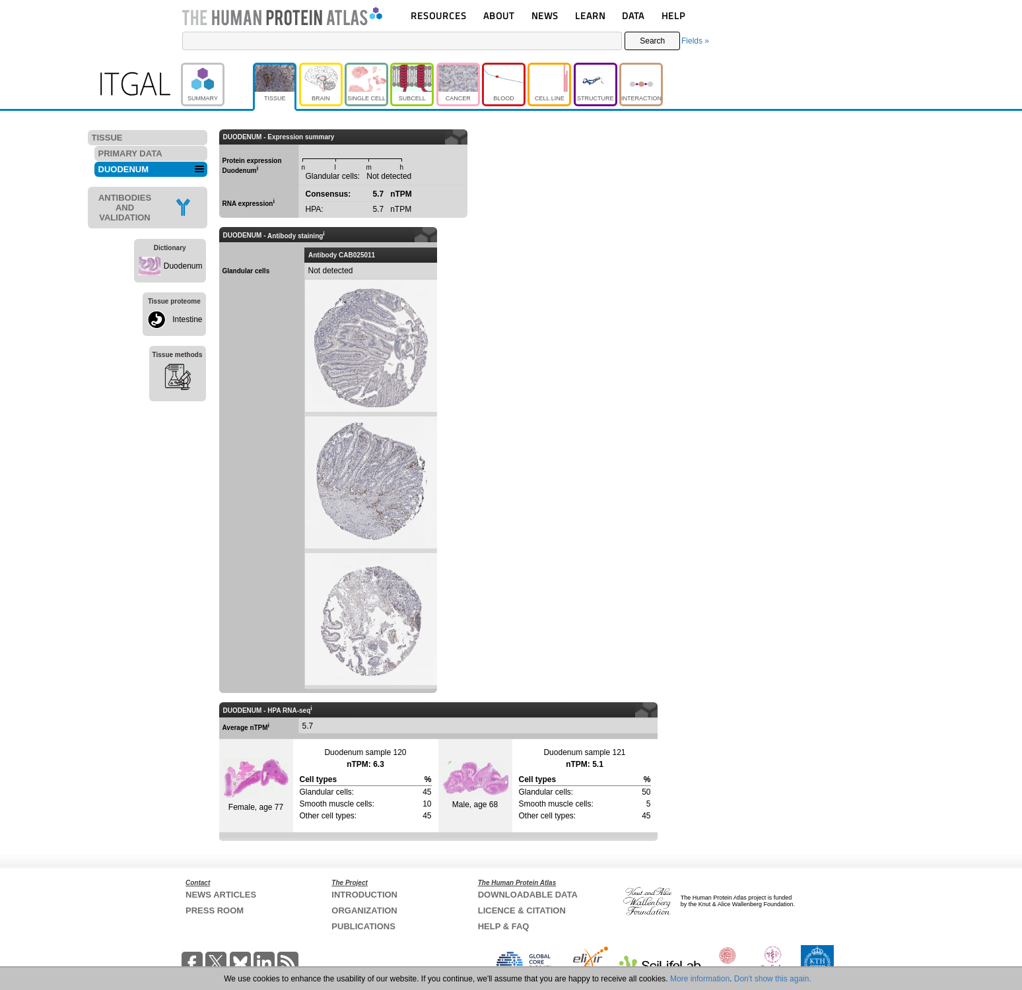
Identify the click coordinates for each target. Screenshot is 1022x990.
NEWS (545, 15)
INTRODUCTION (364, 895)
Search (652, 41)
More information (700, 978)
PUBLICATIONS (363, 926)
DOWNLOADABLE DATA (528, 895)
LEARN (590, 15)
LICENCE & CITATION (522, 910)
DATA (633, 15)
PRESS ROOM (215, 910)
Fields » (695, 41)
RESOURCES (439, 15)
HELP (673, 15)
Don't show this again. (772, 978)
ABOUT (498, 15)
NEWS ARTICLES (221, 895)
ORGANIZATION (364, 910)
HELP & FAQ (503, 926)
